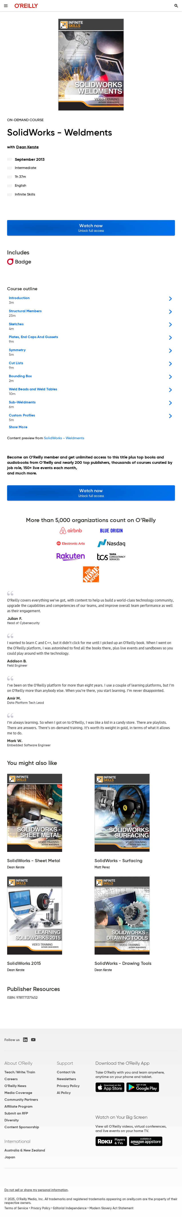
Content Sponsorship (21, 1127)
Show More (18, 427)
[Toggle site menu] (5, 5)
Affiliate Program (18, 1106)
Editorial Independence (70, 1208)
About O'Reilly (18, 1063)
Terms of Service (16, 1208)
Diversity (11, 1120)
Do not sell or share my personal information (36, 1190)
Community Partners (21, 1099)
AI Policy (64, 1092)
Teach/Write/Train (19, 1072)
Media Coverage (18, 1092)
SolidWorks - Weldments (64, 438)
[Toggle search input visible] (176, 5)
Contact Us (66, 1072)
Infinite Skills (25, 194)
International (17, 1141)
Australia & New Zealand (24, 1150)
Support (65, 1063)
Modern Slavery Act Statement (111, 1208)
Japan (9, 1157)
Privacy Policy (68, 1086)
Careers (11, 1079)
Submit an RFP (16, 1113)
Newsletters (66, 1079)
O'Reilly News (15, 1086)
